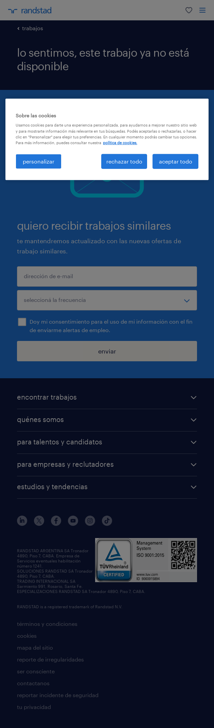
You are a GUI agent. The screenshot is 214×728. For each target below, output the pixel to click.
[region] (107, 139)
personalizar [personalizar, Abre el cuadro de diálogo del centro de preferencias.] (38, 161)
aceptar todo (175, 161)
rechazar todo (124, 161)
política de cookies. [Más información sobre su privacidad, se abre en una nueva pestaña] (120, 142)
